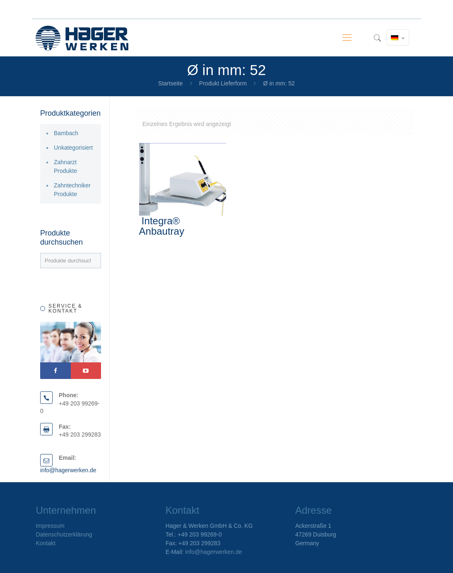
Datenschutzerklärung (64, 534)
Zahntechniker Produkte (72, 189)
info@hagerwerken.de (68, 470)
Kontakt (45, 543)
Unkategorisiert (73, 147)
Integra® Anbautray (161, 226)
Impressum (50, 525)
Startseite (170, 83)
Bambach (66, 133)
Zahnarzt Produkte (65, 166)
